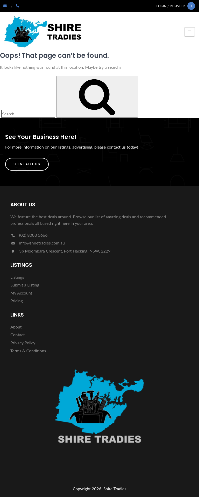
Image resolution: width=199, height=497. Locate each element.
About (16, 326)
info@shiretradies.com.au (37, 242)
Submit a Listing (24, 284)
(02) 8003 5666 (29, 235)
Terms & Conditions (28, 350)
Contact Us (26, 164)
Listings (17, 277)
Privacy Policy (22, 342)
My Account (21, 292)
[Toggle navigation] (189, 32)
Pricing (16, 300)
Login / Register (171, 6)
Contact (17, 334)
